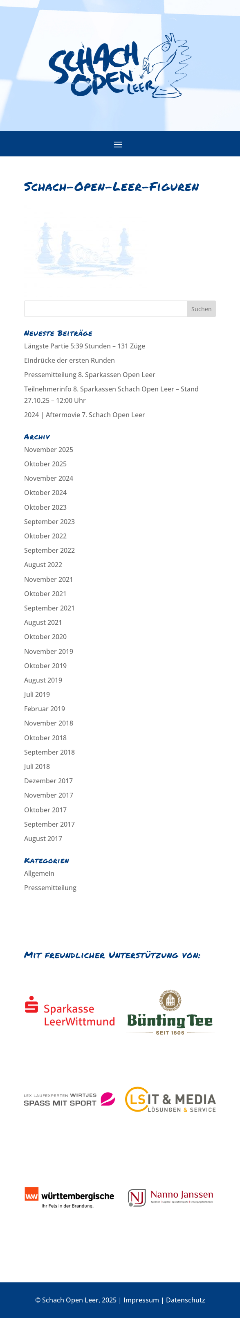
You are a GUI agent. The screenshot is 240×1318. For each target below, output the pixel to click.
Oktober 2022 (45, 535)
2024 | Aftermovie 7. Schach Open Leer (84, 414)
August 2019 (43, 680)
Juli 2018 (37, 766)
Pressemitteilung (50, 887)
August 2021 (43, 622)
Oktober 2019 (45, 665)
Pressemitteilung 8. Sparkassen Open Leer (89, 374)
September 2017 (49, 824)
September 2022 (49, 550)
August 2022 (43, 564)
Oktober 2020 (45, 636)
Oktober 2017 (45, 809)
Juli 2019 (37, 694)
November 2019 (48, 651)
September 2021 (49, 608)
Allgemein (39, 873)
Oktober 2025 (45, 463)
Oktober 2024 (45, 492)
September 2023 (49, 521)
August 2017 (43, 838)
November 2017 (48, 795)
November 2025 (48, 449)
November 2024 (48, 478)
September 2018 (49, 752)
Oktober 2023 (45, 507)
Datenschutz (185, 1299)
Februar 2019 (44, 708)
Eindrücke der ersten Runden (69, 360)
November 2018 (48, 723)
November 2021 (48, 579)
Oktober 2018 (45, 737)
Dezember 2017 (48, 780)
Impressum (141, 1299)
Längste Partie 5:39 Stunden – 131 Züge (84, 345)
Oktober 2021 (45, 593)
